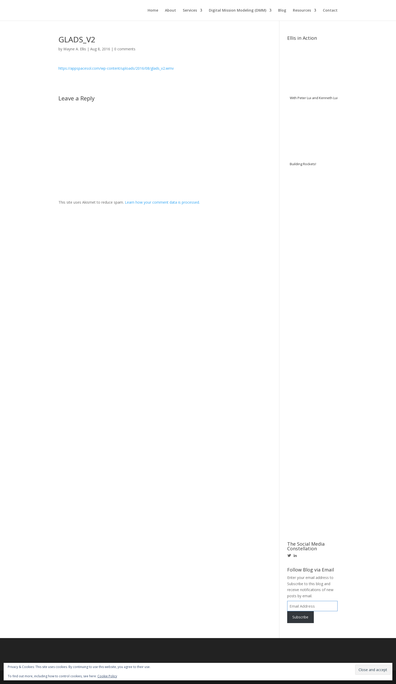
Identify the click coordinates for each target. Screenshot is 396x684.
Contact (330, 11)
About (170, 11)
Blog (282, 11)
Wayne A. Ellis (74, 48)
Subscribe (300, 617)
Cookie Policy (107, 676)
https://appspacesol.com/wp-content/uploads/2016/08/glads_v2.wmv (116, 68)
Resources (302, 11)
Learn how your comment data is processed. (162, 202)
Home (153, 11)
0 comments (124, 48)
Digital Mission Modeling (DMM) (237, 11)
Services (190, 11)
